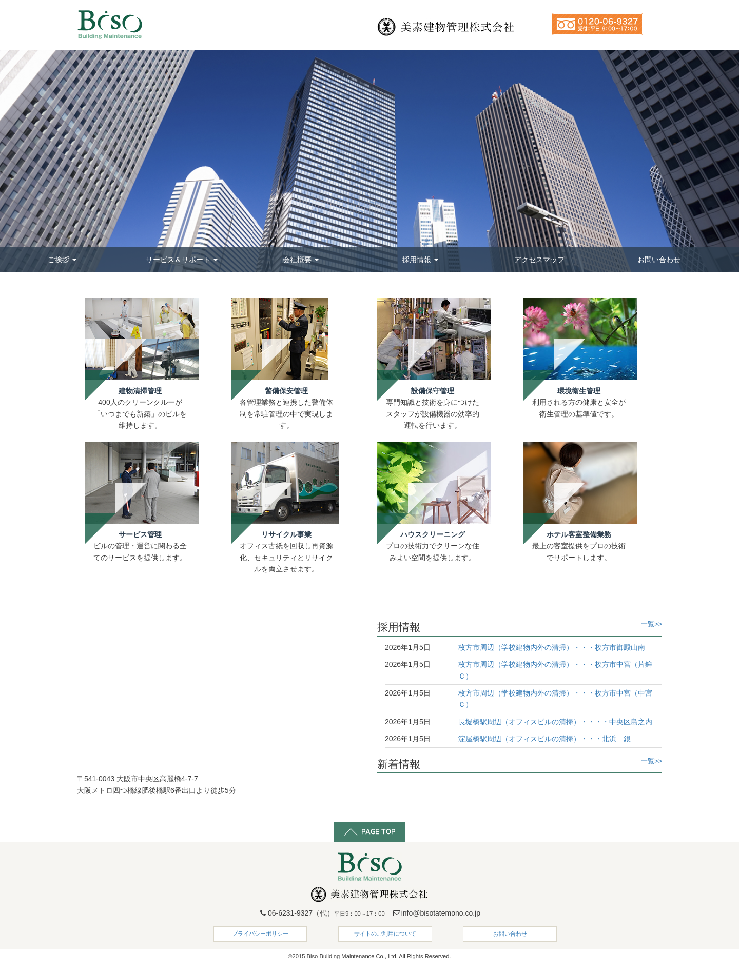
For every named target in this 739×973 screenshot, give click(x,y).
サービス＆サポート (182, 259)
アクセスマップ (539, 259)
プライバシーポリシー (260, 933)
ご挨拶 (62, 259)
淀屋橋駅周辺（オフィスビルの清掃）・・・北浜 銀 (544, 738)
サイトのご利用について (385, 933)
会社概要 (301, 259)
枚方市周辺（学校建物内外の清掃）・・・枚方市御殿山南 (551, 647)
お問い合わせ (658, 259)
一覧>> (651, 624)
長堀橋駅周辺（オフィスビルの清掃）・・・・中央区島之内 (555, 722)
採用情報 (420, 259)
